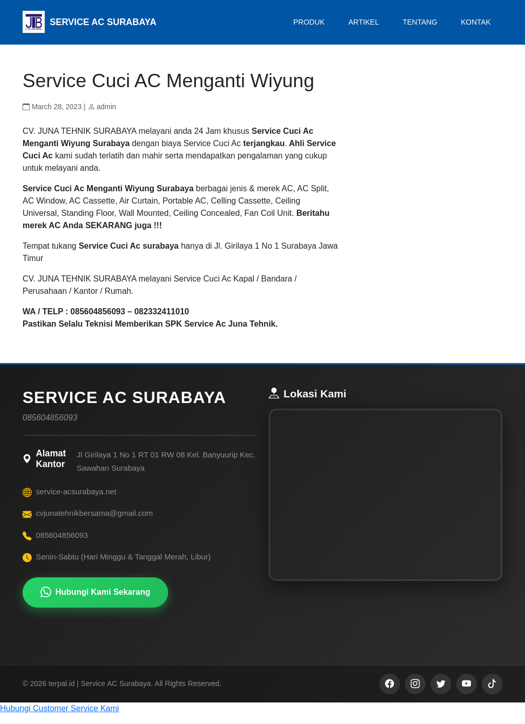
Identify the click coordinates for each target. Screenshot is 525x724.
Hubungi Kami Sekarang (95, 592)
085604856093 (62, 535)
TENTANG (419, 22)
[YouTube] (466, 693)
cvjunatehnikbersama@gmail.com (94, 513)
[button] (262, 718)
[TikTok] (492, 693)
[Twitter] (441, 693)
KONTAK (476, 22)
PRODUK (309, 22)
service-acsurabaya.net (76, 491)
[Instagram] (415, 693)
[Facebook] (389, 693)
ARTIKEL (363, 22)
